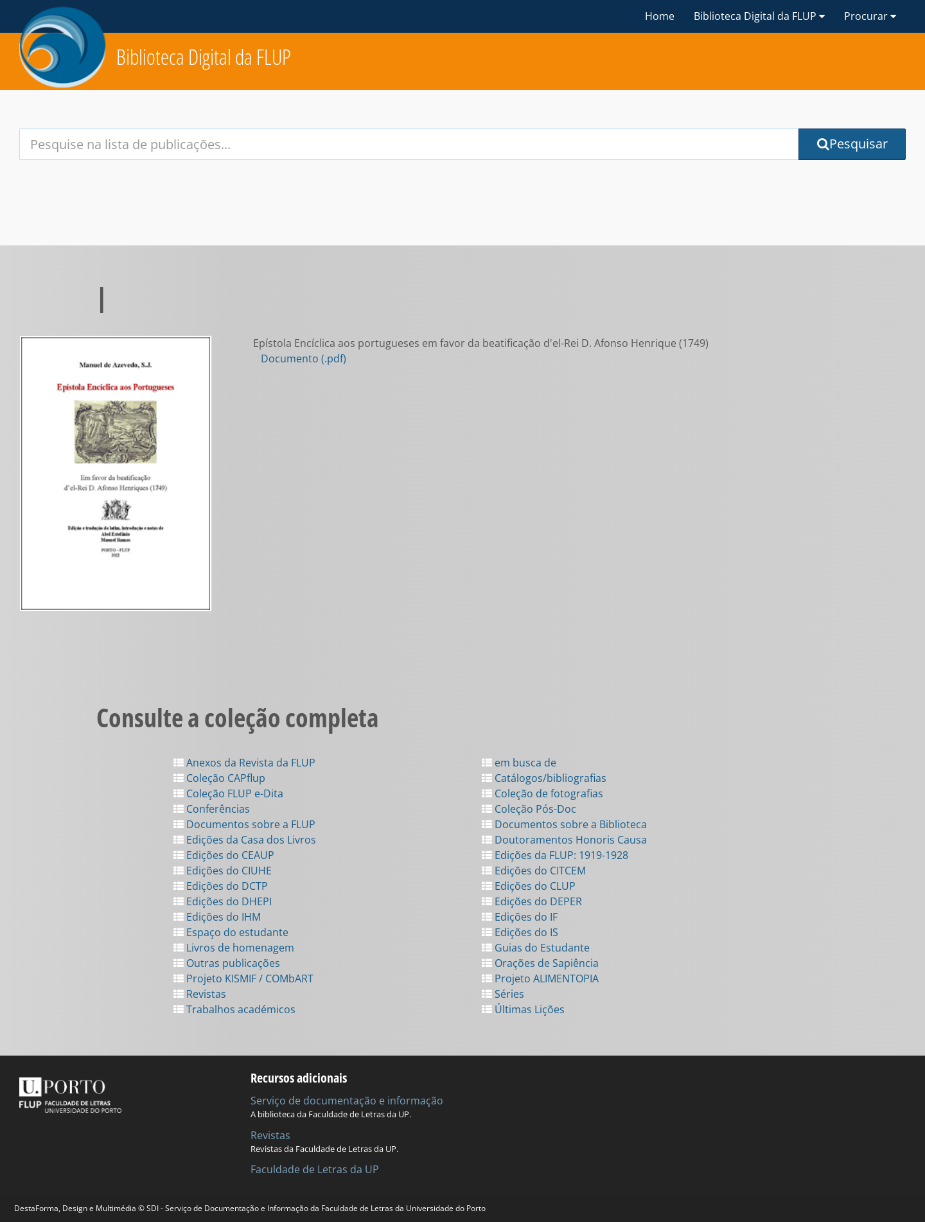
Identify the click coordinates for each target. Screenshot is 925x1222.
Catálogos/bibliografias (544, 778)
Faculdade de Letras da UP (315, 1169)
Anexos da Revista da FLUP (244, 763)
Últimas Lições (523, 1009)
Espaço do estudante (230, 932)
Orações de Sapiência (540, 963)
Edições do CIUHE (222, 870)
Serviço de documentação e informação (347, 1101)
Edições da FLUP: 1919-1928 (555, 855)
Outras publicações (226, 963)
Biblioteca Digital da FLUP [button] (759, 16)
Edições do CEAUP (223, 855)
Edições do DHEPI (222, 901)
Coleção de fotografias (542, 793)
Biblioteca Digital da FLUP (203, 56)
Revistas (199, 994)
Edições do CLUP (529, 886)
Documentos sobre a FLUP (244, 824)
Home (659, 16)
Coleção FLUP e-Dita (228, 793)
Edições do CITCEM (534, 870)
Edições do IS (520, 932)
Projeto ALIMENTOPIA (540, 978)
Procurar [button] (870, 16)
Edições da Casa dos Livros (244, 840)
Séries (503, 994)
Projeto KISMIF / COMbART (243, 978)
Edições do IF (520, 917)
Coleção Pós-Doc (529, 809)
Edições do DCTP (220, 886)
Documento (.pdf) (303, 358)
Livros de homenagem (233, 948)
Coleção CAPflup (219, 778)
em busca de (519, 763)
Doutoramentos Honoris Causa (564, 840)
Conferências (211, 809)
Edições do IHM (217, 917)
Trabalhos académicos (234, 1009)
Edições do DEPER (532, 901)
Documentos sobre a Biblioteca (564, 824)
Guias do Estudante (536, 948)
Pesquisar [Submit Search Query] (852, 143)
